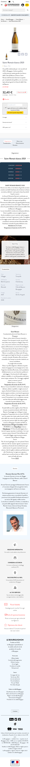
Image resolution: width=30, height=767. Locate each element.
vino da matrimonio (15, 679)
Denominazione (20, 143)
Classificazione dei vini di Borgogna (15, 692)
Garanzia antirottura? (15, 122)
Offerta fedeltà (15, 658)
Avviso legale (15, 664)
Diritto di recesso (15, 662)
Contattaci (15, 711)
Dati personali (15, 668)
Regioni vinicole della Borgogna (15, 696)
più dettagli (5, 87)
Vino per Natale (15, 683)
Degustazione (7, 141)
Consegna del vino (15, 675)
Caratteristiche (6, 143)
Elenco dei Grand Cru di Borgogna (15, 694)
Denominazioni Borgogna (15, 698)
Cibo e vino (19, 141)
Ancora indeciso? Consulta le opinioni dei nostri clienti (15, 630)
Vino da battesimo (15, 681)
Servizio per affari (15, 677)
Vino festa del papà (15, 685)
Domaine (15, 145)
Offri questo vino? (15, 127)
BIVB (17, 458)
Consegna (15, 117)
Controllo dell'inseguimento (15, 660)
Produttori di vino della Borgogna (15, 699)
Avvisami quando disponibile (15, 113)
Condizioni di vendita (15, 666)
